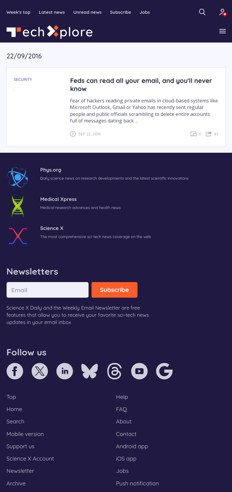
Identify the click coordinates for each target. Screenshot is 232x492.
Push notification (137, 483)
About (124, 421)
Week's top (19, 12)
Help (122, 396)
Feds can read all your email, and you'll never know (141, 84)
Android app (132, 446)
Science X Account (30, 458)
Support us (21, 446)
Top (11, 396)
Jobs (145, 12)
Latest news (52, 12)
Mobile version (25, 433)
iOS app (126, 458)
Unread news (87, 12)
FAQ (121, 409)
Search (16, 421)
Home (15, 409)
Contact (126, 433)
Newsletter (20, 470)
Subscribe (120, 12)
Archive (16, 483)
